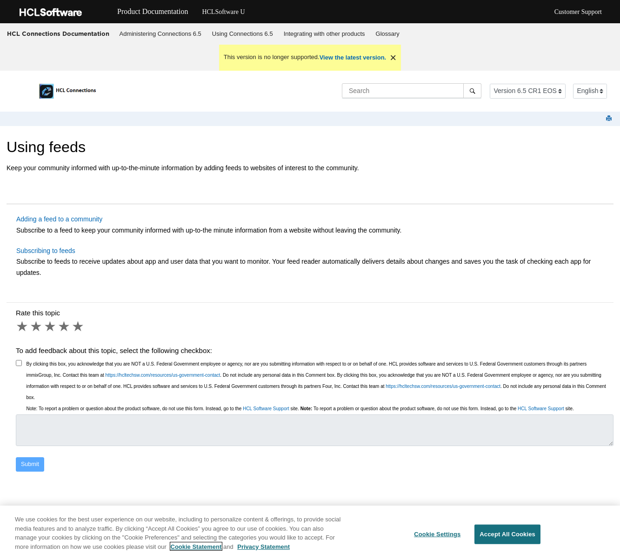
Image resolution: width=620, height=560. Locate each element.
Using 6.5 (242, 33)
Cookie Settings (437, 537)
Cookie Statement (196, 549)
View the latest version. (353, 57)
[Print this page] (610, 118)
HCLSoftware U (223, 11)
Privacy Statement (263, 549)
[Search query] (411, 90)
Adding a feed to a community (59, 219)
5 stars (79, 326)
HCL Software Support (266, 408)
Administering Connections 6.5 (160, 33)
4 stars (65, 326)
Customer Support (578, 11)
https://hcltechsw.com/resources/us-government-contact (163, 375)
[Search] (472, 90)
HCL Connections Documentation (58, 33)
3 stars (51, 326)
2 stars (37, 326)
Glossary (388, 33)
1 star (23, 326)
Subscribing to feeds (45, 250)
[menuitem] (160, 34)
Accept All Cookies (507, 537)
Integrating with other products (324, 33)
